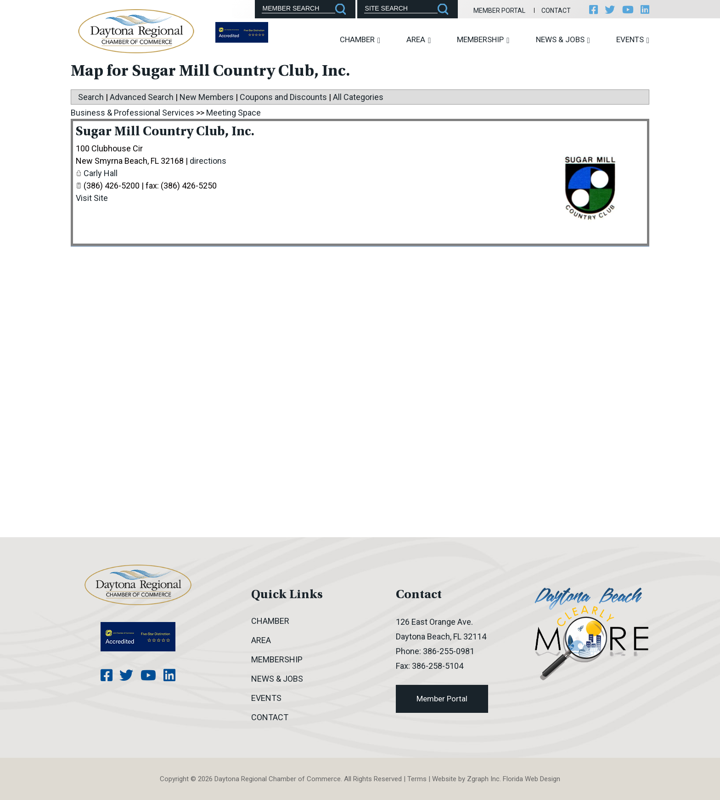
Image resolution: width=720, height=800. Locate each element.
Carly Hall (101, 173)
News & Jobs (563, 39)
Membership (483, 39)
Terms (417, 779)
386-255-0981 (448, 651)
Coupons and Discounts (283, 97)
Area (418, 39)
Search (91, 97)
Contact (554, 10)
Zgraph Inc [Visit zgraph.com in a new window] (483, 779)
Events (632, 39)
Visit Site (92, 198)
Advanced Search (142, 97)
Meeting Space (233, 112)
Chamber (360, 39)
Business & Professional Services (132, 112)
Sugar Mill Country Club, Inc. (167, 132)
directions (208, 161)
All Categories (358, 97)
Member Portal (498, 10)
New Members (207, 97)
